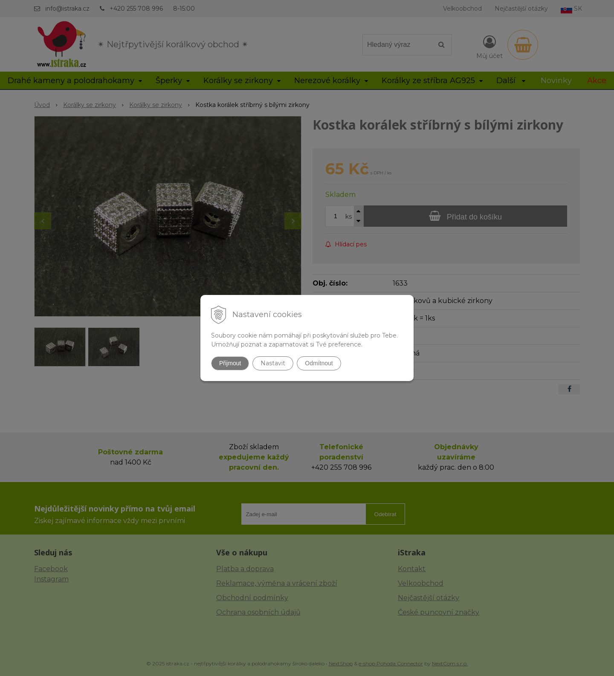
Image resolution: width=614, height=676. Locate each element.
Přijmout (230, 363)
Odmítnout (319, 363)
